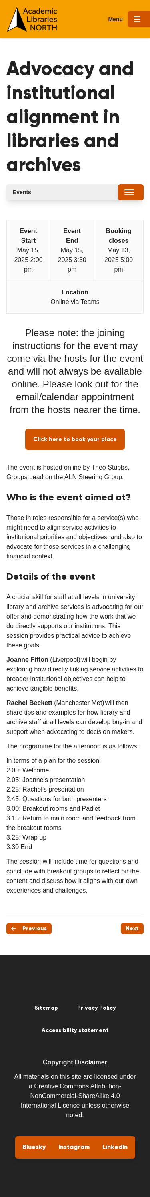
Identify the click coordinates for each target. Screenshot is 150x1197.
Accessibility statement (75, 1030)
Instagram (74, 1147)
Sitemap (46, 1008)
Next (132, 928)
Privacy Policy (96, 1008)
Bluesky (34, 1147)
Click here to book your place (75, 439)
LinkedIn (115, 1147)
